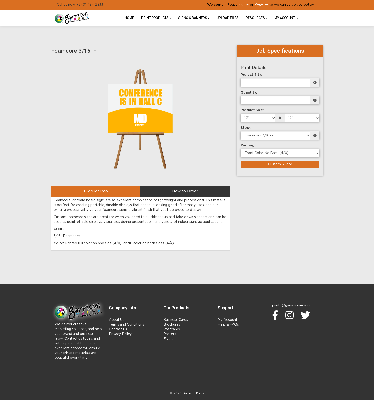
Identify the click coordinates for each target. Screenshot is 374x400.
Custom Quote (280, 164)
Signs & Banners (193, 18)
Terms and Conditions (126, 324)
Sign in (244, 4)
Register (261, 4)
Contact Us (118, 329)
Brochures (171, 324)
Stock (246, 128)
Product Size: (252, 110)
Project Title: (252, 75)
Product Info (96, 191)
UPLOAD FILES (228, 18)
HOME (129, 18)
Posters (169, 334)
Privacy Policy (120, 334)
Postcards (171, 329)
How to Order (185, 191)
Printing (248, 145)
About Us (116, 320)
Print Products (156, 18)
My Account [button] (286, 18)
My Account (227, 320)
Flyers (168, 339)
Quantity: (249, 92)
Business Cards (175, 320)
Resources (256, 18)
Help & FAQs (228, 324)
